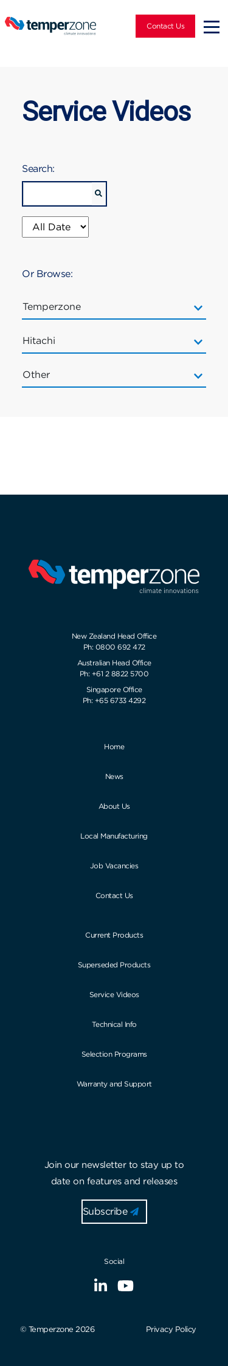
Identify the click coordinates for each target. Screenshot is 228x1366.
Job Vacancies (114, 865)
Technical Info (114, 1024)
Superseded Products (114, 964)
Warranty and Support (114, 1083)
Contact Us (165, 25)
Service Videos (114, 994)
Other (40, 375)
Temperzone (55, 307)
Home (114, 746)
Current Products (114, 934)
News (114, 776)
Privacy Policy (171, 1329)
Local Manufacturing (114, 835)
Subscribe (111, 1211)
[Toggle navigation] (211, 26)
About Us (114, 806)
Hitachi (42, 341)
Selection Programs (114, 1054)
